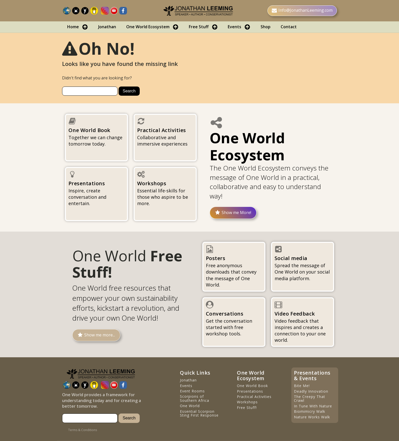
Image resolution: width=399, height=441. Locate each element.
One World (190, 406)
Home (77, 27)
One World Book (252, 386)
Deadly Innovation (311, 391)
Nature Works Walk (312, 417)
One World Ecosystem (152, 27)
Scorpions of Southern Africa (194, 398)
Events (239, 27)
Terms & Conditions (82, 430)
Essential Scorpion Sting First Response (199, 413)
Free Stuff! (247, 407)
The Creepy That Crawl (309, 399)
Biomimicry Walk (309, 411)
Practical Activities (254, 397)
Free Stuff (203, 27)
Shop (265, 27)
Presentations (250, 391)
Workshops (247, 402)
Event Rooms (192, 391)
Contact (289, 27)
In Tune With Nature (313, 406)
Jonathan (107, 27)
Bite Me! (302, 386)
